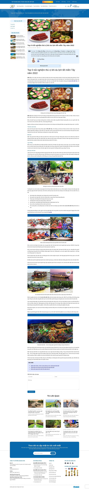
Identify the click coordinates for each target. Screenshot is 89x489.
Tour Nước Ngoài (28, 6)
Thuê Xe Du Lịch (52, 6)
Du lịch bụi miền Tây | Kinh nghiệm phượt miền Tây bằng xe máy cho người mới (70, 412)
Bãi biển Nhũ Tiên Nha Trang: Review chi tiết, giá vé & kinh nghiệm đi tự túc (20, 40)
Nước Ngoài (13, 26)
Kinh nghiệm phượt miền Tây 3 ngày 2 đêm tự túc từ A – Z (20, 47)
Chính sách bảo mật (52, 472)
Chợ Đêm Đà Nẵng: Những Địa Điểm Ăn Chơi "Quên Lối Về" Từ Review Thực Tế (20, 36)
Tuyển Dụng (74, 1)
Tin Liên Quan (53, 396)
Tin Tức (68, 1)
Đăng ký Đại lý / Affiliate (53, 470)
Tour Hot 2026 (36, 6)
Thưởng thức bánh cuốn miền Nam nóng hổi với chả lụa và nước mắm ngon (70, 432)
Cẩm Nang (63, 1)
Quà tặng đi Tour (51, 468)
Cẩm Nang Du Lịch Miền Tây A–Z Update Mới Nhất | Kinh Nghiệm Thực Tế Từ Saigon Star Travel (35, 432)
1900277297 (76, 6)
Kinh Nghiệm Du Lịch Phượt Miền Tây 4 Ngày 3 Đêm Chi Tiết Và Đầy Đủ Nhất (53, 412)
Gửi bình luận (31, 391)
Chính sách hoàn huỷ (52, 474)
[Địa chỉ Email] (44, 453)
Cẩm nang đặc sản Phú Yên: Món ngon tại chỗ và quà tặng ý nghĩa (20, 50)
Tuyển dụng (51, 465)
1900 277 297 (12, 472)
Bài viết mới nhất (15, 32)
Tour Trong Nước (20, 6)
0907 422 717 (17, 472)
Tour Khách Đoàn (44, 6)
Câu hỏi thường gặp (52, 481)
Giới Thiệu (58, 1)
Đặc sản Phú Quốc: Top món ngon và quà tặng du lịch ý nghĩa (20, 54)
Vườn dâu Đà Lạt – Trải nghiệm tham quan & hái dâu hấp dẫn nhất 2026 (20, 57)
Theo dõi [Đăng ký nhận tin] (53, 453)
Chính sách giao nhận (52, 478)
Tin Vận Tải (13, 28)
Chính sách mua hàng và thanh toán (55, 476)
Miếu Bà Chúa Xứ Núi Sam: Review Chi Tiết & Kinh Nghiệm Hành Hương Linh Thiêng (21, 43)
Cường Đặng (40, 59)
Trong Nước (13, 24)
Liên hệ (50, 463)
